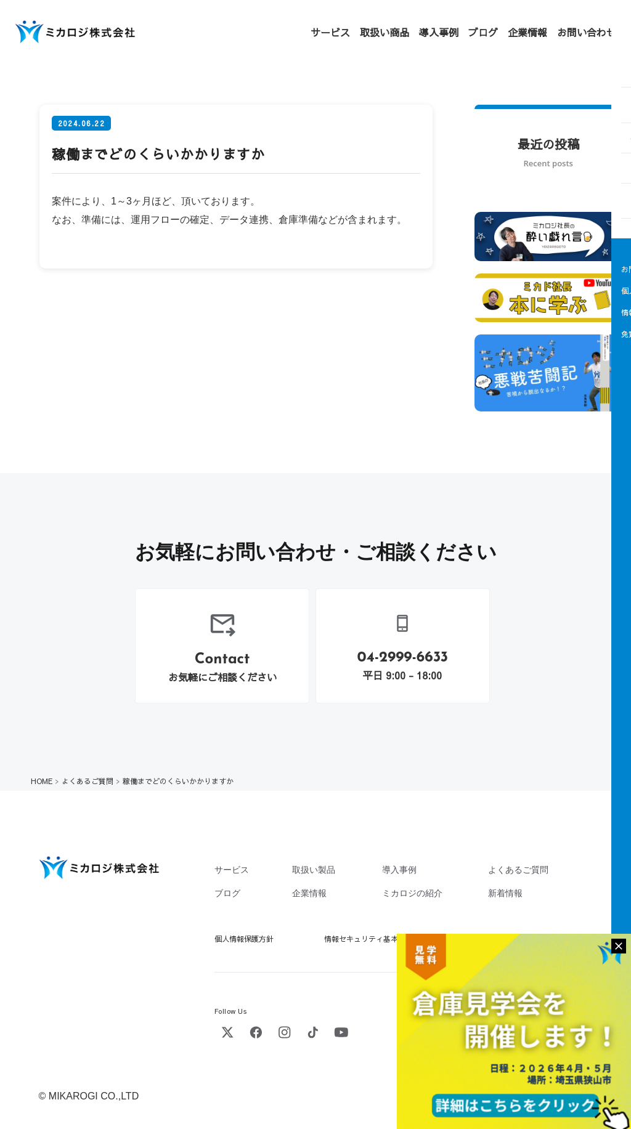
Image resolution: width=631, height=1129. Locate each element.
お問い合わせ (586, 32)
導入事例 (438, 32)
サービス (330, 32)
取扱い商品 (384, 32)
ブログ (483, 32)
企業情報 (527, 32)
